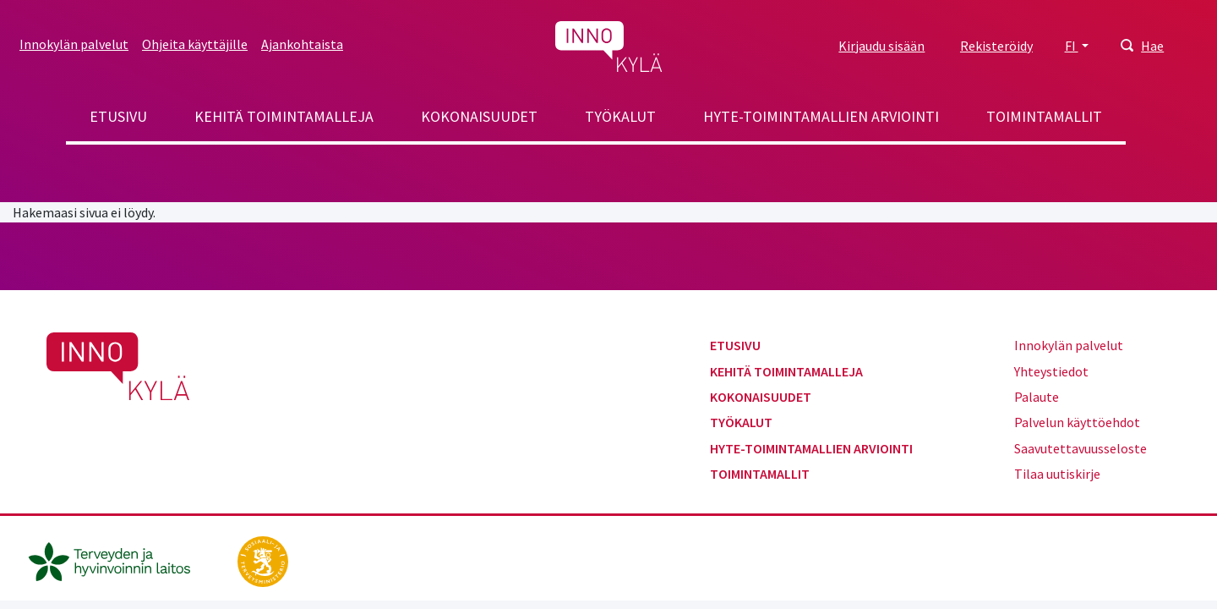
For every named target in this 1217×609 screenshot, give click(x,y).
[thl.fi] (118, 559)
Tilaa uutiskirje (1057, 473)
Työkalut (620, 116)
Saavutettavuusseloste (1080, 448)
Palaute (1036, 396)
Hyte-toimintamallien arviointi (821, 116)
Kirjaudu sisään (881, 45)
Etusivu (118, 116)
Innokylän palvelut (73, 44)
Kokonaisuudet (479, 116)
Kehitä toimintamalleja (284, 116)
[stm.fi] (263, 559)
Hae (1152, 45)
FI (1071, 45)
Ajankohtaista (302, 44)
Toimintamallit (1044, 116)
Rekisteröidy (996, 45)
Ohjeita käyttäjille (195, 44)
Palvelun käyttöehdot (1077, 422)
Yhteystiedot (1051, 371)
